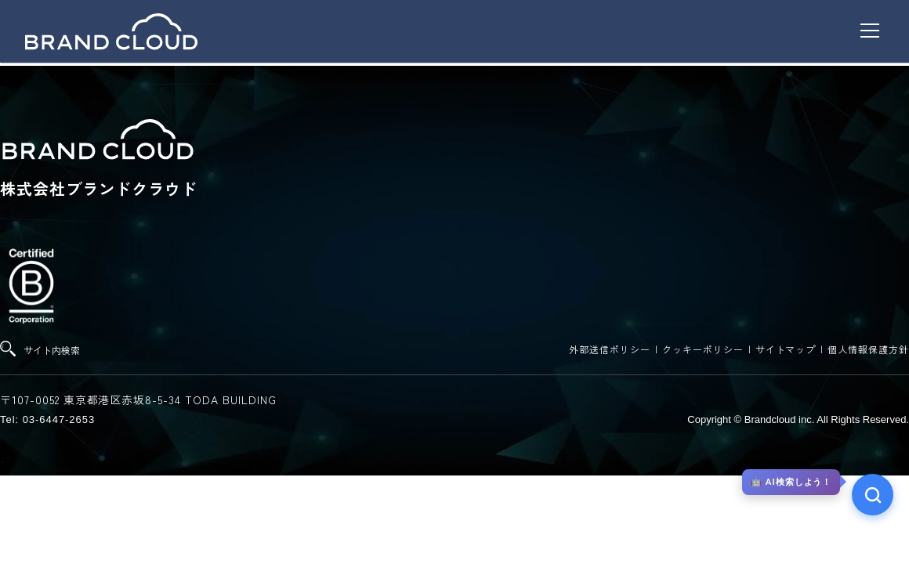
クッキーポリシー (703, 349)
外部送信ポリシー (609, 349)
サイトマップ (786, 349)
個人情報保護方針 (868, 349)
